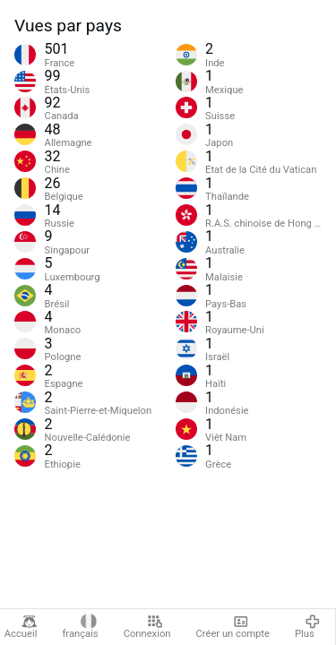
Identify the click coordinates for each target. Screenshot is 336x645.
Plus (308, 627)
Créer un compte (233, 627)
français (80, 627)
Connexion (147, 627)
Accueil (21, 627)
